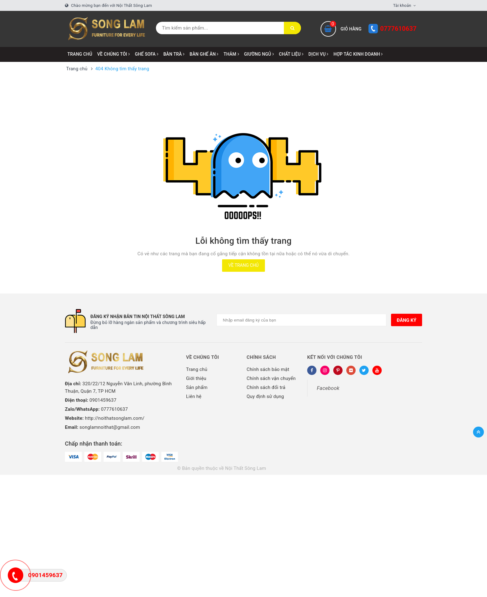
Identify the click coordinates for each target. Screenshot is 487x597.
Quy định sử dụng (265, 396)
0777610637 (398, 28)
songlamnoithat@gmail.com (110, 427)
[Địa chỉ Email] (301, 320)
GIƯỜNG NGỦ (259, 54)
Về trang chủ (243, 265)
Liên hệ (194, 396)
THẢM (231, 54)
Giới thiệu (196, 378)
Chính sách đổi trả (266, 387)
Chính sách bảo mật (268, 369)
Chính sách (261, 357)
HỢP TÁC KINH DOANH (358, 54)
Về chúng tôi (202, 357)
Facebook (328, 388)
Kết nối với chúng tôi (334, 357)
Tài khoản (402, 5)
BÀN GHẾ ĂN (204, 54)
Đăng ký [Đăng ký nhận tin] (406, 320)
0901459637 (102, 400)
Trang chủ (79, 54)
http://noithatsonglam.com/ (115, 418)
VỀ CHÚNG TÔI (113, 54)
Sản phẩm (196, 387)
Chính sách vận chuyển (271, 378)
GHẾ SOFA (146, 54)
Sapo (304, 468)
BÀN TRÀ (174, 54)
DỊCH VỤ (318, 54)
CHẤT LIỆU (291, 54)
